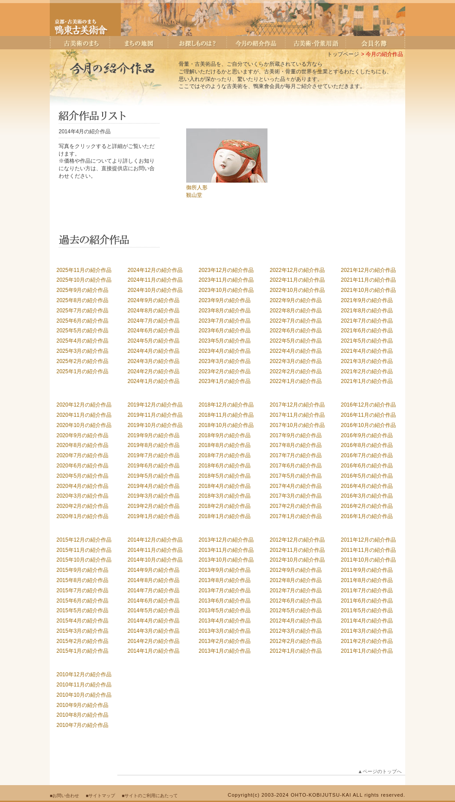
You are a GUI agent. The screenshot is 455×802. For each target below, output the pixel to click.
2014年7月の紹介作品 (154, 590)
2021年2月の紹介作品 (367, 371)
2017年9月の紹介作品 (296, 435)
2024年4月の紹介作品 (154, 351)
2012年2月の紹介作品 (296, 641)
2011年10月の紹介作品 (368, 560)
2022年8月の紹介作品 (296, 310)
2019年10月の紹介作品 (155, 425)
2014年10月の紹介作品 (155, 560)
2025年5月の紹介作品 (82, 330)
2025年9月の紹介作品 (82, 290)
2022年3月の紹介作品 (296, 361)
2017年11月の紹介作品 (297, 415)
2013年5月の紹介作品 (225, 610)
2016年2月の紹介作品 (367, 506)
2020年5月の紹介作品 (82, 476)
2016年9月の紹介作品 (367, 435)
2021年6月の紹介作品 (367, 330)
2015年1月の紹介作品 (82, 651)
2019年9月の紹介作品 (154, 435)
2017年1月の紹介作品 (296, 516)
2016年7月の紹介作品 (367, 455)
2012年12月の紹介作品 (297, 540)
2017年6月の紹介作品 (296, 466)
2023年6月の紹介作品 (225, 330)
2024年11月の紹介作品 (155, 280)
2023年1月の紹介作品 (225, 381)
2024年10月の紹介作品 (155, 290)
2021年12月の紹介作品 (368, 270)
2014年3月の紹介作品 (154, 631)
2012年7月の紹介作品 (296, 590)
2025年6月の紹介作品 (82, 321)
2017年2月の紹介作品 (296, 506)
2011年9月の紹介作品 (367, 570)
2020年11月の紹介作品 (84, 415)
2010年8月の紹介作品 (82, 715)
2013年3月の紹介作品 (225, 631)
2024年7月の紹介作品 (154, 321)
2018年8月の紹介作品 (225, 445)
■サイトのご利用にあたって (150, 795)
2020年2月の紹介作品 (82, 506)
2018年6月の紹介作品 (225, 466)
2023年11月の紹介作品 (226, 280)
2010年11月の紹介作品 (84, 685)
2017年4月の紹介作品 (296, 486)
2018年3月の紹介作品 (225, 496)
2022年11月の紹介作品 (297, 280)
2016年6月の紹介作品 (367, 466)
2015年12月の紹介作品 (84, 540)
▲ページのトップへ (380, 771)
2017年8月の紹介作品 (296, 445)
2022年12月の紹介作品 (297, 270)
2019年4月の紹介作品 (154, 486)
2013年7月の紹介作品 (225, 590)
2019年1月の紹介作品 (154, 516)
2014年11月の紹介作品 (155, 550)
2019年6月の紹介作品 (154, 466)
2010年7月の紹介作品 (82, 725)
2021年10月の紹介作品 (368, 290)
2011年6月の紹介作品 (367, 601)
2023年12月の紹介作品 (226, 270)
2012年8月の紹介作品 (296, 580)
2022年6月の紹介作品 (296, 330)
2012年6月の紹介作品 (296, 601)
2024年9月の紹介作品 (154, 300)
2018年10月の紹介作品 (226, 425)
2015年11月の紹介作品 (84, 550)
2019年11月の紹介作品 (155, 415)
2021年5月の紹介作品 (367, 341)
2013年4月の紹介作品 (225, 621)
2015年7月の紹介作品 (82, 590)
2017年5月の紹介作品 (296, 476)
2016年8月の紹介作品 (367, 445)
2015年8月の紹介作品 (82, 580)
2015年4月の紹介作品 (82, 621)
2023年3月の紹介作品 (225, 361)
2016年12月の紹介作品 (368, 405)
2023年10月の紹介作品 (226, 290)
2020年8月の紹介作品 (82, 445)
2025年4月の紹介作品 (82, 341)
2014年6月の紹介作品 (154, 601)
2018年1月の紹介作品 (225, 516)
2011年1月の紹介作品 (367, 651)
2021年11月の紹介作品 (368, 280)
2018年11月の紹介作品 (226, 415)
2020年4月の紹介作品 (82, 486)
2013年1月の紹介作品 (225, 651)
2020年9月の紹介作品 (82, 435)
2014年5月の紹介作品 (154, 610)
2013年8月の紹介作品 (225, 580)
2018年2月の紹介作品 (225, 506)
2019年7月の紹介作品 (154, 455)
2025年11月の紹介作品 (84, 270)
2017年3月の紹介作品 (296, 496)
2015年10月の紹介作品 (84, 560)
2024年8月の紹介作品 (154, 310)
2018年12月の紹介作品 (226, 405)
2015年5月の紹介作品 (82, 610)
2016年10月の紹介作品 (368, 425)
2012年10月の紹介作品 (297, 560)
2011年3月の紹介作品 (367, 631)
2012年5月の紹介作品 (296, 610)
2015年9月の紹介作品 (82, 570)
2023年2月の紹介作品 (225, 371)
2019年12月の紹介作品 (155, 405)
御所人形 (197, 187)
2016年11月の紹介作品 (368, 415)
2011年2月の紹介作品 (367, 641)
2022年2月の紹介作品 (296, 371)
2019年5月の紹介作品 (154, 476)
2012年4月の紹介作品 (296, 621)
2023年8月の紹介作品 (225, 310)
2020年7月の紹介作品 (82, 455)
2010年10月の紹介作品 (84, 695)
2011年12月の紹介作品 (368, 540)
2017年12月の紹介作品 (297, 405)
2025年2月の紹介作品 (82, 361)
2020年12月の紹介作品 (84, 405)
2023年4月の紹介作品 (225, 351)
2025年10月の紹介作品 (84, 280)
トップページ (343, 54)
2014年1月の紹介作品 (154, 651)
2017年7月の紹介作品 (296, 455)
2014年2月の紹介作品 (154, 641)
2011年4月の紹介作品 (367, 621)
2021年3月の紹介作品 (367, 361)
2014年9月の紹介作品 (154, 570)
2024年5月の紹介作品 (154, 341)
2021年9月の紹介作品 (367, 300)
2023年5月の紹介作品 (225, 341)
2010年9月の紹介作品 (82, 705)
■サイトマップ (100, 795)
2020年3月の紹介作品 (82, 496)
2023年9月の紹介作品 (225, 300)
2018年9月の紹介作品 (225, 435)
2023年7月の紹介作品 (225, 321)
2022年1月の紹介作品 (296, 381)
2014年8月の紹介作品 (154, 580)
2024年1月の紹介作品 (154, 381)
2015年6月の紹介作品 (82, 601)
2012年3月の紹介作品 (296, 631)
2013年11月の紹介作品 (226, 550)
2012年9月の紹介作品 (296, 570)
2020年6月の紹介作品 (82, 466)
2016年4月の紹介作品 (367, 486)
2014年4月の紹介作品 (154, 621)
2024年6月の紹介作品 (154, 330)
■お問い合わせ (64, 795)
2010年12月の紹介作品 (84, 674)
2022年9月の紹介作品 (296, 300)
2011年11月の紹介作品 (368, 550)
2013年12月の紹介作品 (226, 540)
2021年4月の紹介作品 (367, 351)
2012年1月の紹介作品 (296, 651)
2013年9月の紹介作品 (225, 570)
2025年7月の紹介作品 (82, 310)
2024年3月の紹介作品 (154, 361)
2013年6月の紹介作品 (225, 601)
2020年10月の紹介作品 (84, 425)
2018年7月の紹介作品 (225, 455)
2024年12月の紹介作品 (155, 270)
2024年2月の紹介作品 (154, 371)
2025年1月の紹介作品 (82, 371)
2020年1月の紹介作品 (82, 516)
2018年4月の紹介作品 (225, 486)
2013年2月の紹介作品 (225, 641)
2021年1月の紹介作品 (367, 381)
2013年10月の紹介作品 (226, 560)
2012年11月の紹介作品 (297, 550)
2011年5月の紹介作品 (367, 610)
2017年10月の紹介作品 (297, 425)
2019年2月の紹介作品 (154, 506)
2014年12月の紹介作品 (155, 540)
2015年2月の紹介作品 (82, 641)
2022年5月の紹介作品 (296, 341)
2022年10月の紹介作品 (297, 290)
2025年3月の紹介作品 (82, 351)
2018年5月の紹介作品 (225, 476)
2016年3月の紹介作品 (367, 496)
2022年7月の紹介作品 (296, 321)
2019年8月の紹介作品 (154, 445)
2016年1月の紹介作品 (367, 516)
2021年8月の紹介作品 (367, 310)
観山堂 (194, 195)
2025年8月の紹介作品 (82, 300)
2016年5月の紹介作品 (367, 476)
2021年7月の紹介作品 (367, 321)
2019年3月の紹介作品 (154, 496)
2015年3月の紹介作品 (82, 631)
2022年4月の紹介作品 (296, 351)
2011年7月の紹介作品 (367, 590)
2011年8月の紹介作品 (367, 580)
